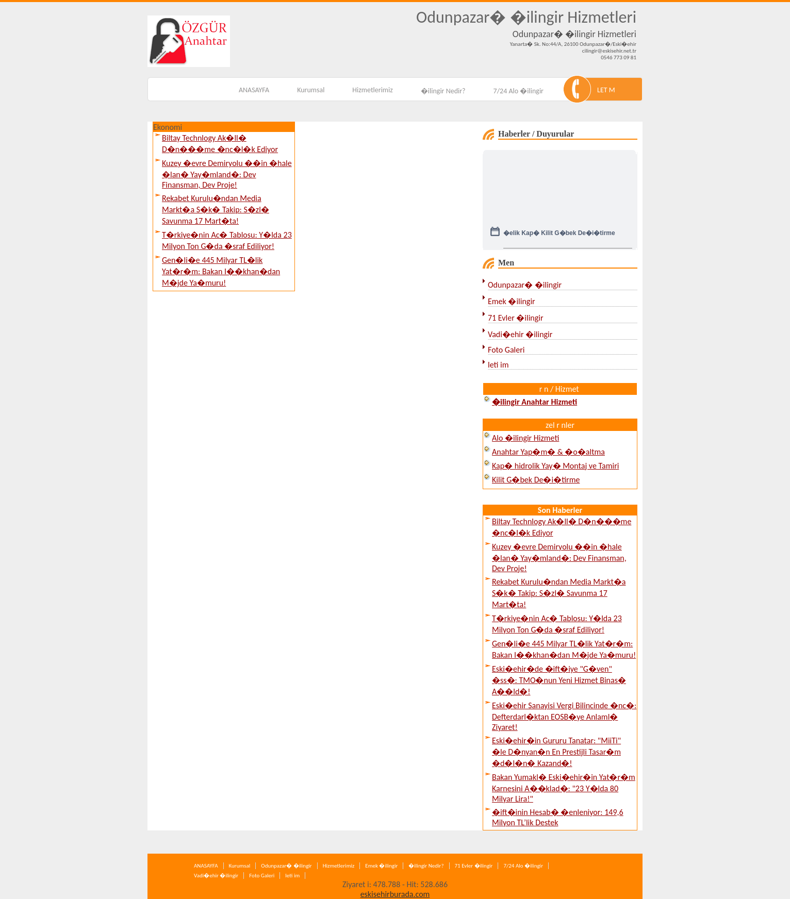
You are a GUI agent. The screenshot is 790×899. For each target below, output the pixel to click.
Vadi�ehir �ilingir (520, 334)
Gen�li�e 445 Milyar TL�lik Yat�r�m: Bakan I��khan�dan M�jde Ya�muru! (221, 271)
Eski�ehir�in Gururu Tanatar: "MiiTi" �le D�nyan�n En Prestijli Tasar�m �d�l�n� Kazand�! (556, 752)
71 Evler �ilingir (516, 318)
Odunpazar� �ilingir (525, 285)
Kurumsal (310, 90)
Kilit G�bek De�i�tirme (536, 480)
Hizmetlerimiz (372, 90)
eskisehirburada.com (395, 894)
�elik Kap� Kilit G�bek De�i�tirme (559, 237)
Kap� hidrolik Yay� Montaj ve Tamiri (555, 466)
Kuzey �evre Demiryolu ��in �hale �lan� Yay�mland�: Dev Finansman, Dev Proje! (227, 174)
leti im (498, 365)
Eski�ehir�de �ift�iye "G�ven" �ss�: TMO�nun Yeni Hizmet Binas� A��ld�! (559, 680)
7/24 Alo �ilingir (518, 91)
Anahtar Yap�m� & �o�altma (548, 452)
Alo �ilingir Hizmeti (525, 438)
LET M (606, 90)
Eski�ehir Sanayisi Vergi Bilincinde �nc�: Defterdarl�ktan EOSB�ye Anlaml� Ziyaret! (564, 716)
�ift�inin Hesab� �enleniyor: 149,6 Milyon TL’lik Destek (557, 817)
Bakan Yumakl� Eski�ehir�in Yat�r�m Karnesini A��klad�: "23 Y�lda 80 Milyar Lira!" (563, 788)
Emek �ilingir (511, 301)
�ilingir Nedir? (443, 91)
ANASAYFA (254, 90)
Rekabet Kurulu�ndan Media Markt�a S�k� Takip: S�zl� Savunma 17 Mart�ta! (215, 209)
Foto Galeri (506, 350)
